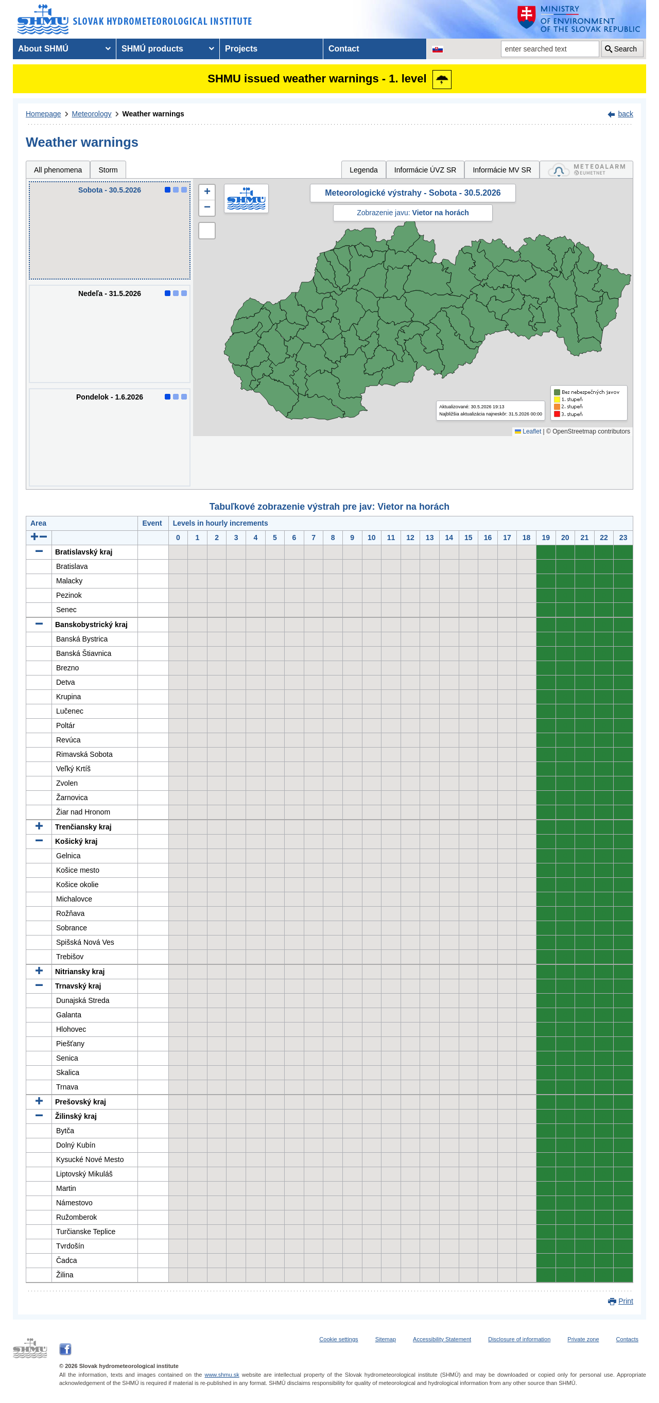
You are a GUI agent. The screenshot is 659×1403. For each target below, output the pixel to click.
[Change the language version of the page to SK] (437, 49)
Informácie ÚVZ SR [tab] (425, 170)
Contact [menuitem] (343, 48)
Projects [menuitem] (241, 48)
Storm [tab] (107, 170)
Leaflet (528, 431)
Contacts (627, 1339)
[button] (207, 192)
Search (625, 49)
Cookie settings (338, 1339)
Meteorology (92, 114)
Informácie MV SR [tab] (502, 170)
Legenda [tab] (364, 170)
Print (625, 1301)
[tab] (586, 170)
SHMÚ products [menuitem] (152, 48)
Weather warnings (153, 114)
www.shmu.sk (221, 1375)
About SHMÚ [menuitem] (43, 48)
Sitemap (385, 1339)
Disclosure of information (519, 1339)
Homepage (43, 114)
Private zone (583, 1339)
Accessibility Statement (442, 1339)
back (625, 114)
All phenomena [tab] (58, 170)
